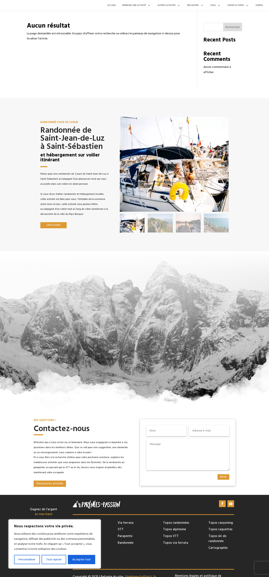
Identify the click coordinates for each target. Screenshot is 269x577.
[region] (54, 544)
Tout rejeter (54, 559)
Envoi (223, 477)
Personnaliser (27, 559)
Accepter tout (81, 559)
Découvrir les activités (49, 483)
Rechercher (232, 27)
